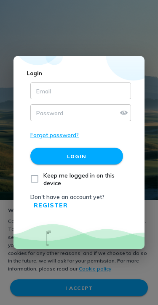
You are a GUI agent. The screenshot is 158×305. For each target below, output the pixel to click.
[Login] (76, 156)
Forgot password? (54, 135)
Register (51, 205)
